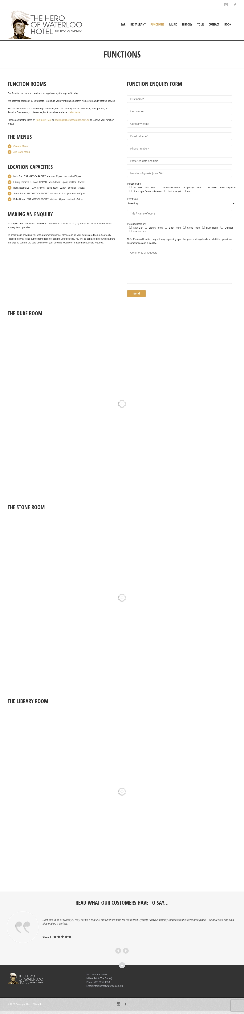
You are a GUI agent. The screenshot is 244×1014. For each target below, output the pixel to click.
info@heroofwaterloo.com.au (108, 986)
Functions (157, 24)
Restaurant (138, 24)
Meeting (133, 203)
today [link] (10, 123)
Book (227, 24)
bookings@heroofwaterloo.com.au (72, 120)
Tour (200, 24)
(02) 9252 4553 (43, 120)
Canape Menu (20, 146)
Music (173, 24)
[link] (43, 120)
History (187, 24)
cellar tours (74, 112)
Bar (123, 24)
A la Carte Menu (21, 152)
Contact (214, 24)
